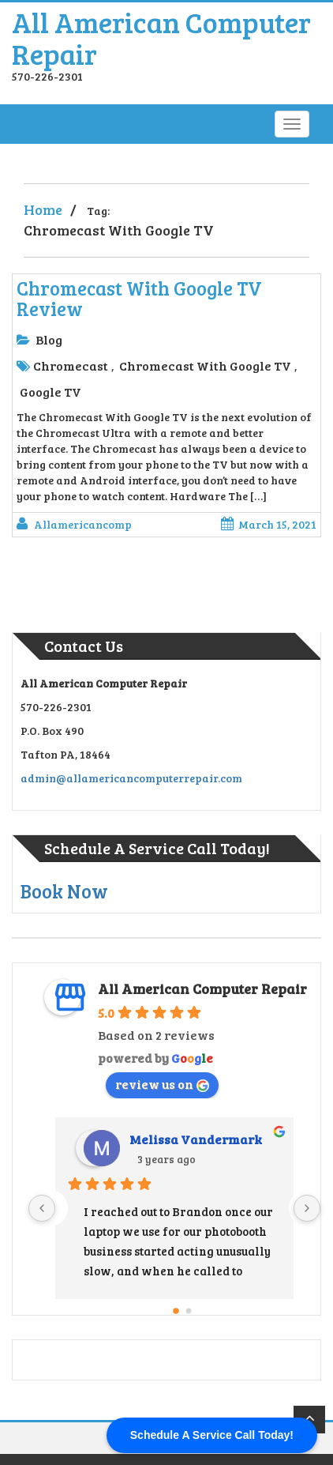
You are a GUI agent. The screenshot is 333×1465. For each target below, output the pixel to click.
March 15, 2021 (268, 524)
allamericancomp (83, 524)
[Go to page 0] (176, 1311)
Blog (49, 339)
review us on (162, 1083)
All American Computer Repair (161, 37)
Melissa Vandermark (195, 1139)
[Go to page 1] (189, 1311)
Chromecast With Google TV (205, 365)
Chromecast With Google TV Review (139, 298)
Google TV (50, 391)
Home (43, 209)
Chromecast (70, 365)
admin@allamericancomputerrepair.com (131, 777)
